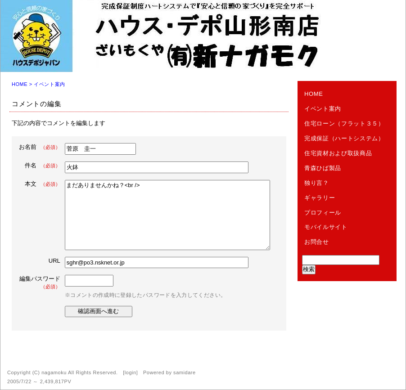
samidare (184, 372)
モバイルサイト (325, 227)
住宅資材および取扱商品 (338, 153)
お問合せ (316, 241)
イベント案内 (49, 84)
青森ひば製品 (322, 168)
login (130, 372)
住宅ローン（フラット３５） (344, 123)
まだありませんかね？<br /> (167, 215)
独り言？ (316, 182)
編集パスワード (39, 282)
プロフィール (322, 212)
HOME (19, 84)
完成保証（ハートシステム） (344, 138)
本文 (42, 183)
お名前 (39, 146)
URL (54, 260)
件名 (42, 165)
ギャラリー (319, 197)
